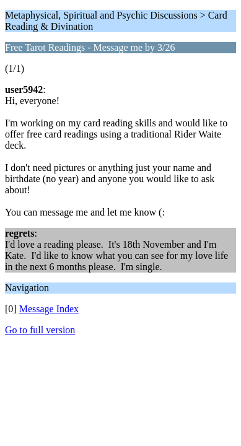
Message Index (49, 309)
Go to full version (40, 330)
